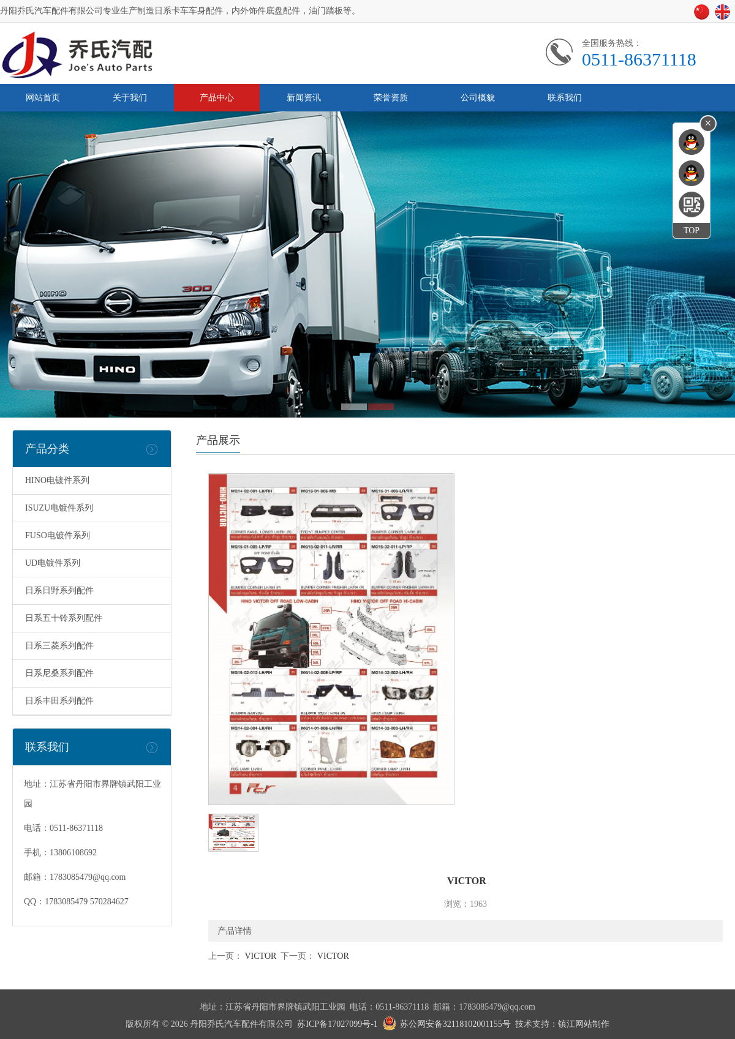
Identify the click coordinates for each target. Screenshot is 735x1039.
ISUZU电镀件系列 (59, 507)
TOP (691, 230)
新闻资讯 (304, 97)
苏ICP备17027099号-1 (337, 1024)
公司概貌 (478, 97)
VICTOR (259, 956)
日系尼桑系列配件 (59, 673)
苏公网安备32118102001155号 (455, 1024)
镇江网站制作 (583, 1024)
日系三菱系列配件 (59, 645)
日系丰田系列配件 (59, 700)
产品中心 (217, 97)
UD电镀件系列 (52, 563)
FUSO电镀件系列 (57, 535)
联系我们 (565, 97)
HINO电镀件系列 (57, 480)
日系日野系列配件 (59, 590)
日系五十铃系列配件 (63, 618)
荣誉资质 (391, 97)
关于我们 (130, 97)
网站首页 (43, 97)
